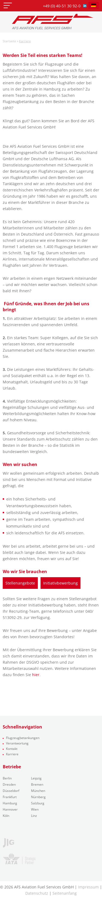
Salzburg (37, 803)
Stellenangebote (20, 583)
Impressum (88, 887)
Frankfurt (10, 797)
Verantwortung (17, 743)
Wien (35, 809)
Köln (6, 815)
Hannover (10, 809)
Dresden (9, 784)
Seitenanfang (64, 893)
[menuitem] (93, 5)
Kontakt (11, 748)
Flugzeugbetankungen (22, 738)
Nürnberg (38, 797)
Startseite (9, 41)
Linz (34, 815)
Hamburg (10, 803)
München (38, 790)
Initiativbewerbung (60, 583)
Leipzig (36, 778)
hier (35, 674)
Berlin (7, 778)
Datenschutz (36, 893)
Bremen (37, 784)
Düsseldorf (11, 790)
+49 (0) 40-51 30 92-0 (62, 5)
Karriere (12, 754)
